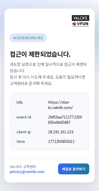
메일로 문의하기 (73, 168)
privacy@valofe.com (27, 171)
